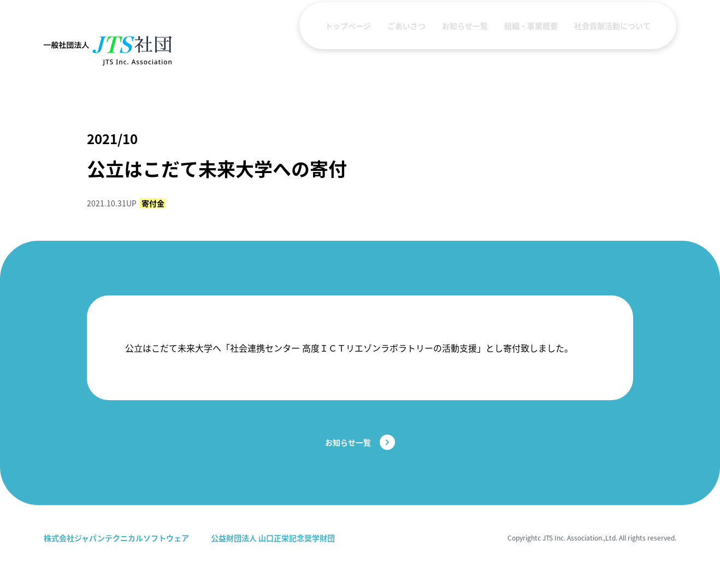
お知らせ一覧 (465, 50)
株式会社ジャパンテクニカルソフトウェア (116, 537)
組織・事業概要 (531, 50)
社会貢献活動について (612, 50)
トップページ (348, 50)
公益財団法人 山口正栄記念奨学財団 (273, 537)
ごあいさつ (406, 50)
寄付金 (152, 203)
